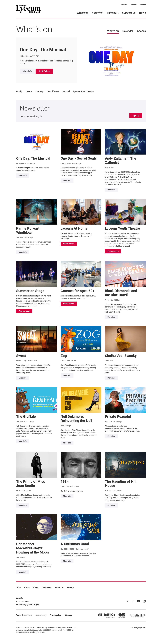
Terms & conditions (24, 615)
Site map (68, 615)
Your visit (97, 12)
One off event (53, 91)
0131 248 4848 (22, 601)
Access (141, 31)
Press (26, 587)
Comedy (39, 91)
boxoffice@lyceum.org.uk (27, 604)
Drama (29, 91)
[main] (81, 296)
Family (19, 91)
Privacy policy (55, 615)
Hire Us (70, 587)
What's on (82, 12)
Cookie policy (40, 615)
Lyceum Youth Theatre (83, 91)
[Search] (143, 5)
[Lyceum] (28, 9)
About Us (59, 587)
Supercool (141, 628)
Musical (66, 91)
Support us (128, 12)
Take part (112, 12)
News (142, 12)
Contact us (46, 587)
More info (27, 71)
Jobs (18, 587)
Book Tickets (44, 71)
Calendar (127, 31)
